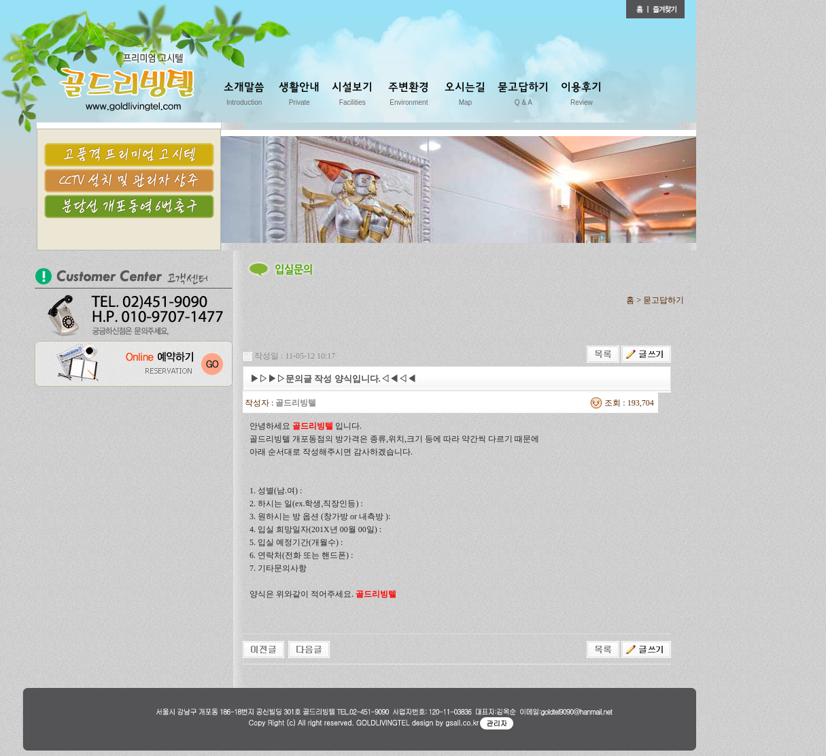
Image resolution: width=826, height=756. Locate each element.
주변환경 (408, 96)
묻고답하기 (523, 96)
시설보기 (352, 96)
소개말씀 (244, 96)
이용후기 (581, 96)
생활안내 (299, 96)
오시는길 (465, 96)
